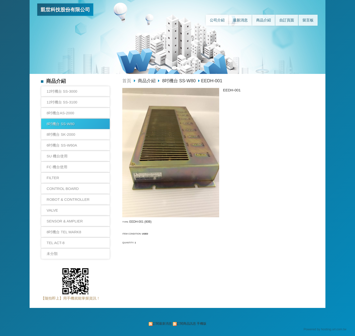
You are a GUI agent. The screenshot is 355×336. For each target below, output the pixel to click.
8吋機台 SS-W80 (60, 124)
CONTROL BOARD (63, 188)
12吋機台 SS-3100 (62, 102)
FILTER (53, 178)
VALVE (52, 210)
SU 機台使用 (57, 156)
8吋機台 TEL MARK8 (64, 232)
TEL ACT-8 (56, 243)
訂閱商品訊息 (186, 323)
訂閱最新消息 (162, 323)
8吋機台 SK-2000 (61, 134)
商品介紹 (147, 80)
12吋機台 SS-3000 (62, 91)
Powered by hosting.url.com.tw (324, 329)
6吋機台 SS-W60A (62, 145)
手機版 (201, 323)
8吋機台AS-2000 (60, 113)
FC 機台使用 (57, 167)
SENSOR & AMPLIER (65, 221)
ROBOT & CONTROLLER (68, 199)
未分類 (52, 254)
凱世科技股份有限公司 (65, 9)
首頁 (126, 80)
